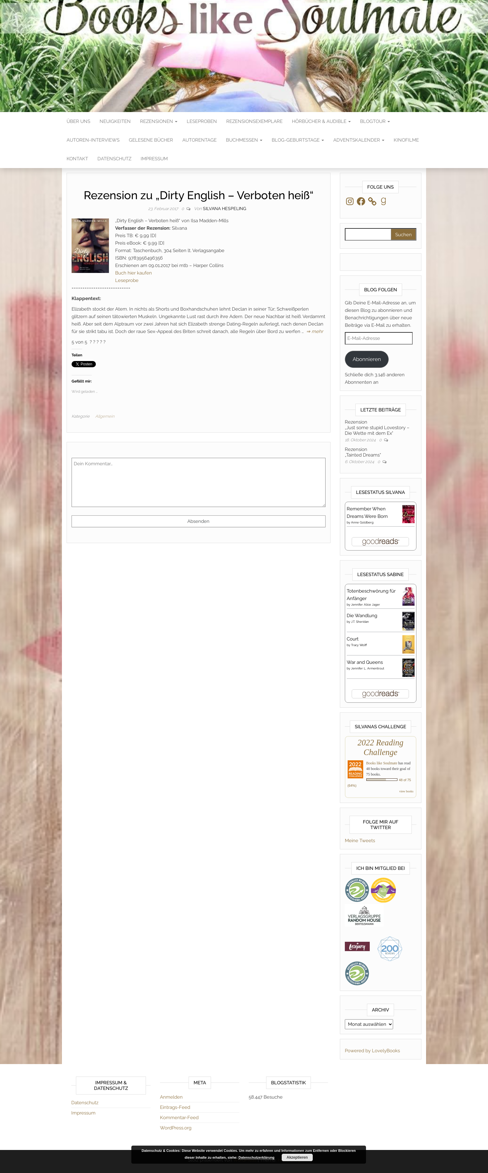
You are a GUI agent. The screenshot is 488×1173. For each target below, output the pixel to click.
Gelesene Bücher (151, 140)
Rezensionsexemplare (254, 121)
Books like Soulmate (381, 763)
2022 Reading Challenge (380, 747)
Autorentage (199, 140)
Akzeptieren (297, 1157)
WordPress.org (175, 1128)
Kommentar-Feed (179, 1117)
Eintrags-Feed (175, 1107)
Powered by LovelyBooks (372, 1050)
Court (353, 639)
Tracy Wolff (359, 645)
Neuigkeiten (115, 121)
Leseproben (202, 121)
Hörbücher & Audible (321, 121)
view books (406, 791)
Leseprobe (126, 280)
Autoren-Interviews (93, 140)
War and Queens (365, 662)
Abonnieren (367, 359)
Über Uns (78, 121)
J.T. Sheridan (360, 621)
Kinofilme (406, 140)
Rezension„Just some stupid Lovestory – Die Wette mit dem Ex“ (377, 427)
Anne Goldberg (362, 522)
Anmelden (171, 1097)
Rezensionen (158, 121)
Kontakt (77, 159)
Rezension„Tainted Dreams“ (363, 452)
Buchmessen (244, 140)
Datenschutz (114, 159)
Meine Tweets (360, 840)
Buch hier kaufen (133, 273)
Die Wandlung (362, 615)
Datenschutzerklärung (256, 1157)
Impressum (154, 159)
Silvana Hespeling (224, 208)
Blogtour (375, 121)
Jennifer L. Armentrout (367, 668)
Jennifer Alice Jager (365, 604)
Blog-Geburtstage (298, 140)
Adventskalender (358, 140)
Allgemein (104, 416)
